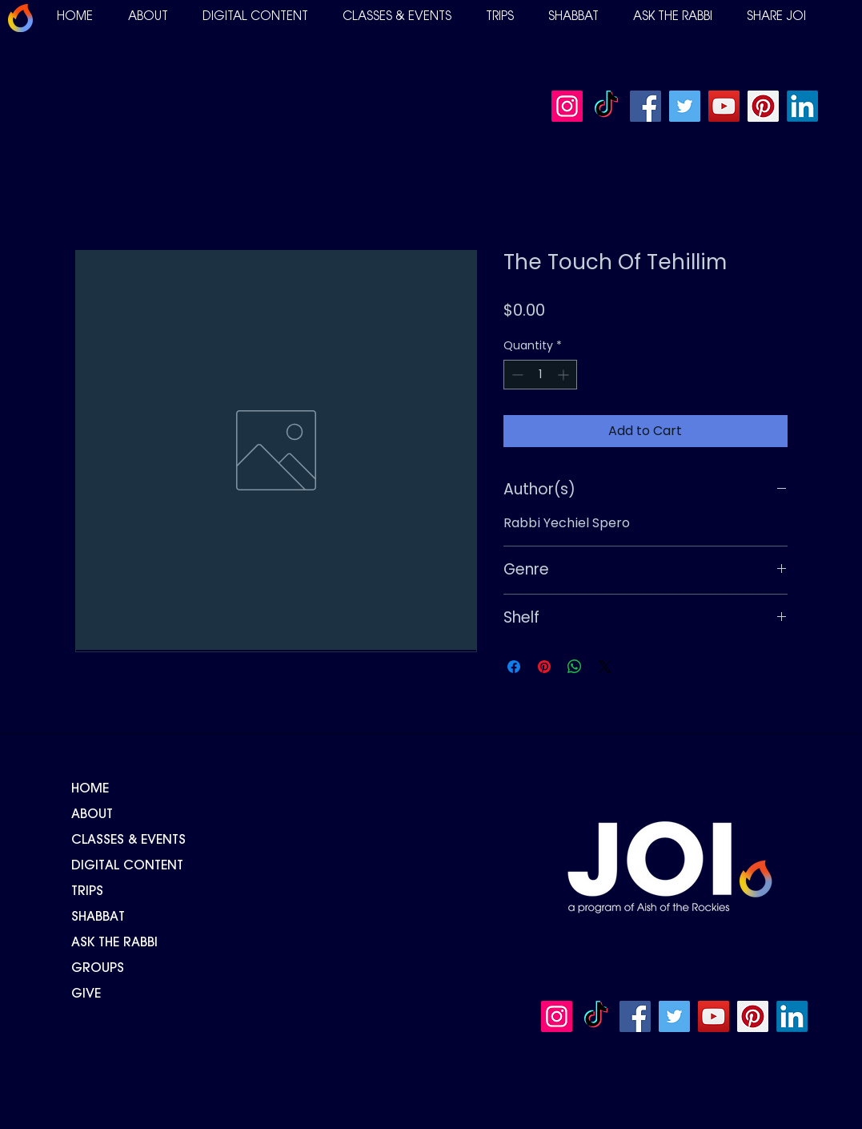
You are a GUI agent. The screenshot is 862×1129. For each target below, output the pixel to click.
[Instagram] (567, 106)
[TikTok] (606, 106)
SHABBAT (98, 917)
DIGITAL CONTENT (127, 866)
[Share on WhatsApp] (574, 666)
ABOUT (92, 814)
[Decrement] (516, 375)
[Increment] (565, 375)
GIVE (86, 994)
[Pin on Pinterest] (544, 666)
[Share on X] (605, 666)
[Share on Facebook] (513, 666)
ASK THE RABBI (114, 943)
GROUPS (97, 968)
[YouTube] (724, 106)
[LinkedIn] (802, 106)
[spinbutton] (540, 375)
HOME (90, 789)
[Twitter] (684, 106)
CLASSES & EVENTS (128, 840)
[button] (148, 17)
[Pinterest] (763, 106)
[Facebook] (645, 106)
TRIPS (87, 891)
